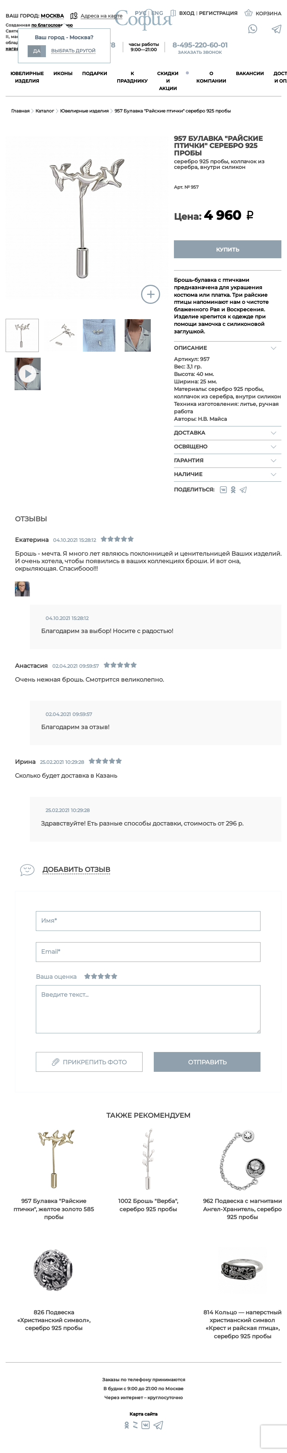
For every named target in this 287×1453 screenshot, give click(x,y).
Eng (157, 13)
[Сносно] (94, 976)
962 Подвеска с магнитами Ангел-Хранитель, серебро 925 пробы (242, 1209)
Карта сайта (143, 1414)
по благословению (52, 25)
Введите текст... (64, 994)
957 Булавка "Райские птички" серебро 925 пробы (173, 111)
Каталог (44, 111)
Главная (20, 111)
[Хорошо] (107, 976)
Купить (227, 249)
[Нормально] (101, 976)
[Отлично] (114, 976)
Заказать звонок (200, 52)
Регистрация (218, 13)
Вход (181, 13)
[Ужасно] (87, 976)
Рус (140, 13)
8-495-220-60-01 (200, 45)
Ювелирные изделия (84, 111)
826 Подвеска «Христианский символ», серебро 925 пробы (53, 1320)
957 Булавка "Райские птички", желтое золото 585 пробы (53, 1209)
